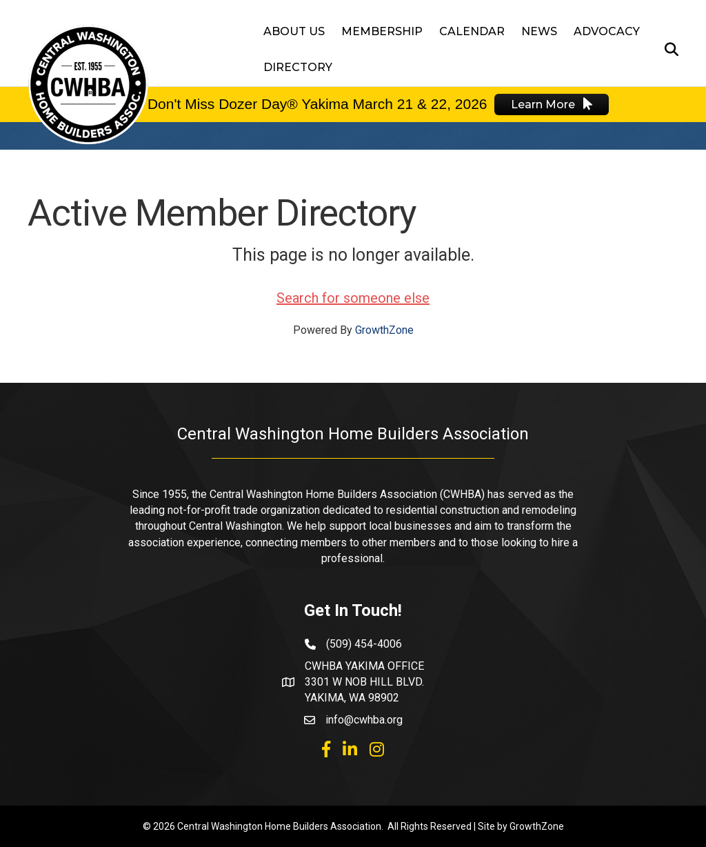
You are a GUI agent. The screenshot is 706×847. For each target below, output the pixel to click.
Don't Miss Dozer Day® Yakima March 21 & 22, (299, 104)
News (539, 31)
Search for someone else (353, 298)
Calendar (472, 31)
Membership (382, 31)
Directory (297, 67)
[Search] (667, 50)
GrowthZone (384, 330)
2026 (469, 104)
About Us (294, 31)
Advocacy (607, 31)
